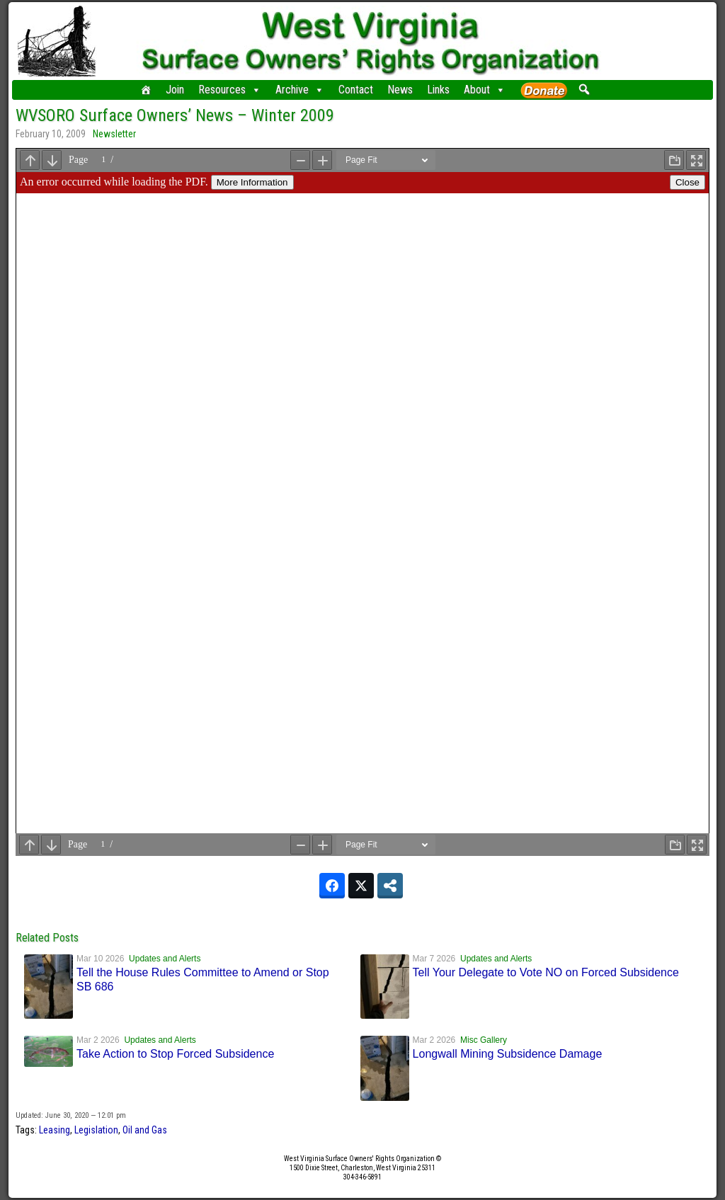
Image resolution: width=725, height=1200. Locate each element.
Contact (355, 89)
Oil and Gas (144, 1130)
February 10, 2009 (51, 133)
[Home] (146, 90)
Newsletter (114, 133)
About (485, 90)
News (400, 89)
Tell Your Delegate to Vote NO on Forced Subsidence (546, 972)
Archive (299, 90)
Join (175, 89)
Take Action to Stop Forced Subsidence (175, 1054)
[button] (584, 89)
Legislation (96, 1130)
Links (438, 89)
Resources (229, 90)
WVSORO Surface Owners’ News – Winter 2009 (175, 115)
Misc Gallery (483, 1040)
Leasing (54, 1130)
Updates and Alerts (164, 959)
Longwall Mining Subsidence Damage (508, 1054)
